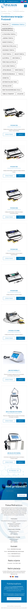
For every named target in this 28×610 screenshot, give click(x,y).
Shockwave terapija (8, 50)
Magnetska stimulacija (9, 46)
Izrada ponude (9, 134)
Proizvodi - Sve (14, 470)
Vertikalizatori (6, 86)
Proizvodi (9, 11)
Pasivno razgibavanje (8, 74)
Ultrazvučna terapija (9, 34)
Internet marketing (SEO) (23, 607)
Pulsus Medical (3, 11)
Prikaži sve (5, 24)
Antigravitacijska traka (9, 82)
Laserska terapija (7, 38)
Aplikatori (20, 93)
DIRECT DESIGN (3, 607)
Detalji (21, 134)
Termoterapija (19, 70)
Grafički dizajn (15, 607)
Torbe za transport (8, 93)
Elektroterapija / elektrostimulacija (7, 29)
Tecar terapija (6, 54)
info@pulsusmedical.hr (13, 1)
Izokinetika (5, 78)
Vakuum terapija (19, 54)
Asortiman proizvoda (14, 598)
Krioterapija (16, 58)
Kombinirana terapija (6, 13)
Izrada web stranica (10, 607)
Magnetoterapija (7, 42)
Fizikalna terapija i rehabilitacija (18, 11)
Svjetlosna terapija (8, 66)
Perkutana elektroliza (9, 62)
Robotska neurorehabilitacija (11, 90)
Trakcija (20, 74)
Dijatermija (5, 58)
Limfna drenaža (6, 70)
